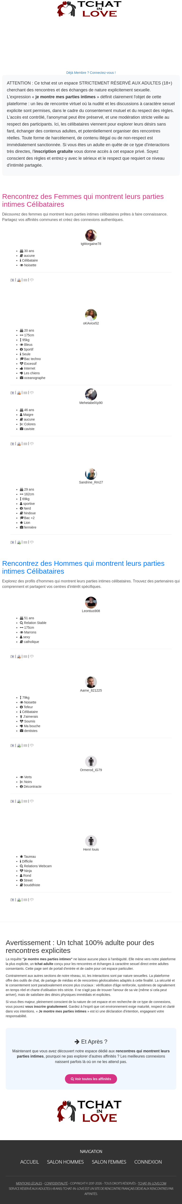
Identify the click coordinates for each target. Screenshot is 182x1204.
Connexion (148, 1162)
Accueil (29, 1162)
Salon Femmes (109, 1162)
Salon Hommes (65, 1162)
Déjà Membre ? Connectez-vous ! (91, 73)
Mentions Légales (29, 1183)
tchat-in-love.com (152, 1183)
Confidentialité (56, 1183)
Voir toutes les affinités (91, 1079)
